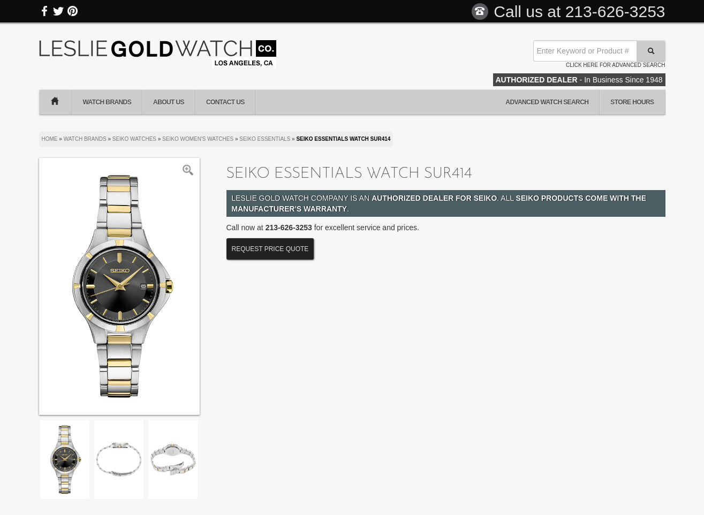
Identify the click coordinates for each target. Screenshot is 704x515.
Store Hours (632, 102)
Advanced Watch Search (546, 102)
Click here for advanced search (615, 65)
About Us (168, 102)
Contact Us (225, 102)
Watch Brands (107, 102)
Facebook (45, 11)
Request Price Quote (270, 249)
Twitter (58, 11)
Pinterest (72, 11)
